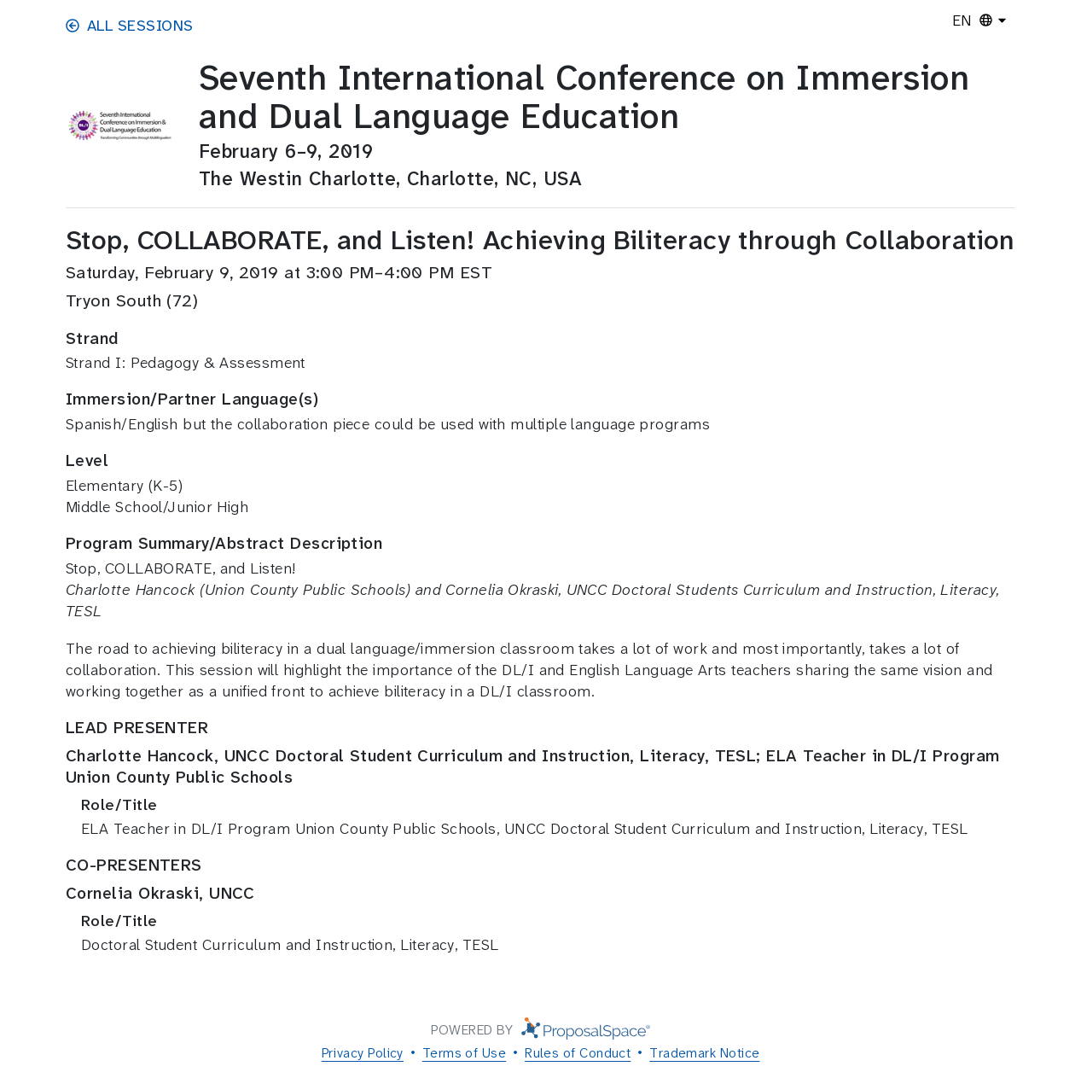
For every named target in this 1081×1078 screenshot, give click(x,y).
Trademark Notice (704, 1053)
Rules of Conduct (578, 1053)
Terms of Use (464, 1053)
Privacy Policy (363, 1053)
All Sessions (129, 25)
